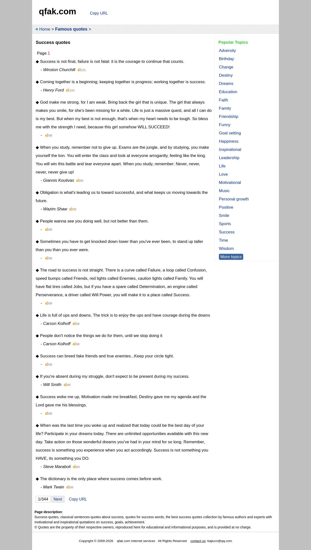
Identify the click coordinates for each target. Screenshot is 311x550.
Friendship (228, 116)
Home (44, 29)
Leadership (229, 158)
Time (223, 240)
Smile (224, 215)
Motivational (230, 182)
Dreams (226, 83)
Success (226, 232)
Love (223, 174)
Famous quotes (71, 29)
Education (228, 92)
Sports (225, 224)
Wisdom (226, 248)
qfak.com (57, 11)
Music (224, 191)
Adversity (227, 50)
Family (225, 108)
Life (222, 166)
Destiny (226, 75)
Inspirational (230, 149)
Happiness (228, 141)
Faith (223, 100)
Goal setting (230, 133)
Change (226, 67)
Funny (224, 125)
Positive (226, 207)
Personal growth (234, 199)
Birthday (226, 59)
